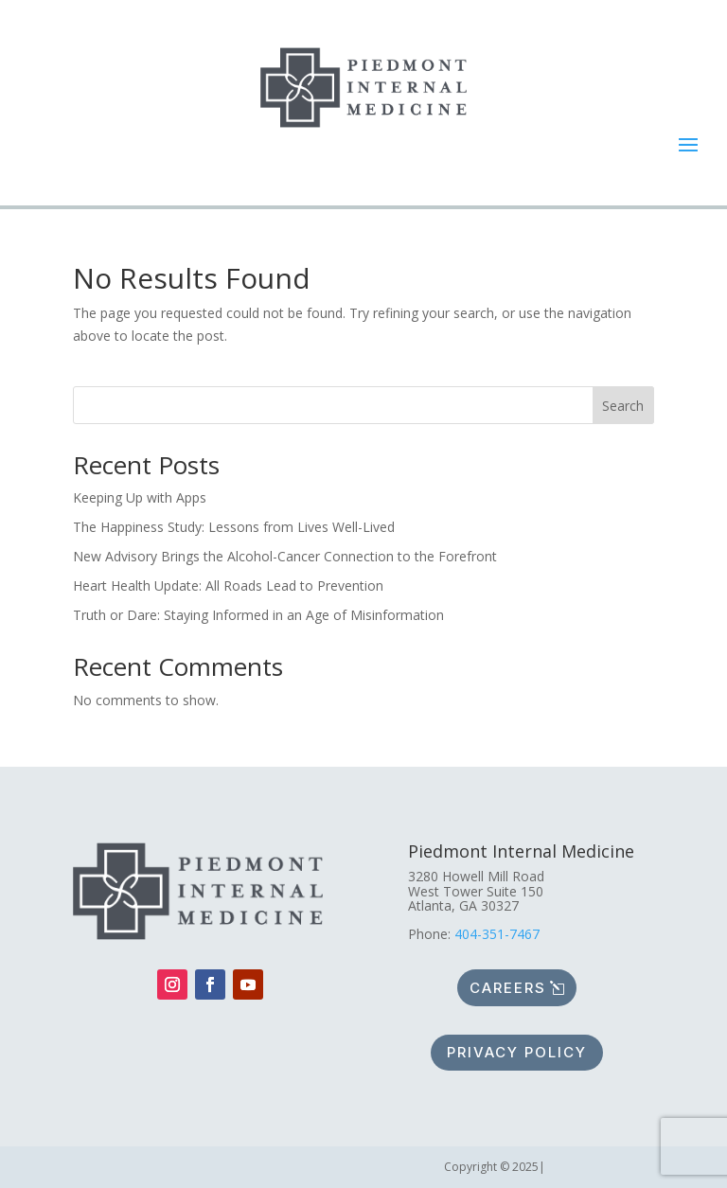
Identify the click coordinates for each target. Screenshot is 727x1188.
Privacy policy (517, 1052)
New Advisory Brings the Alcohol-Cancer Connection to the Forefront (285, 556)
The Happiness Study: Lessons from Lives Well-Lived (234, 527)
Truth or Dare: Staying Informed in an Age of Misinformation (258, 615)
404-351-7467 (497, 934)
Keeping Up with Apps (139, 497)
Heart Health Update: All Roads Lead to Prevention (228, 585)
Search (623, 406)
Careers (508, 988)
